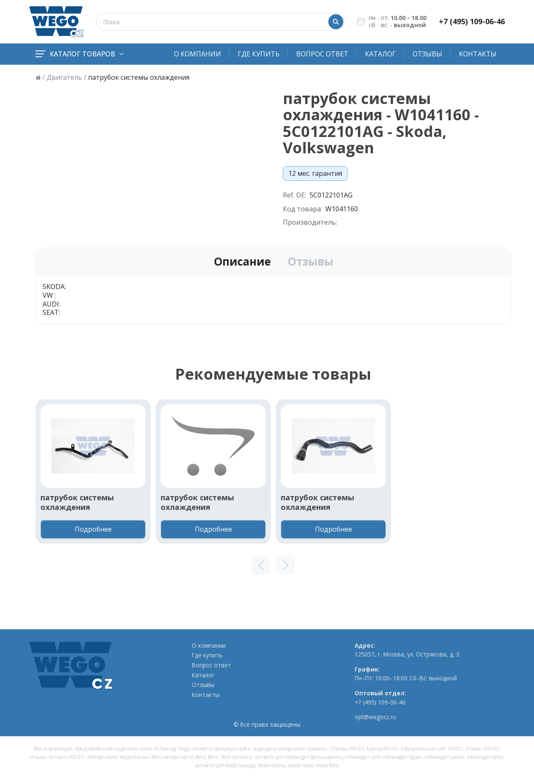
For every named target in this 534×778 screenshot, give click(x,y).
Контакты (477, 53)
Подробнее (93, 529)
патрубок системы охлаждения (77, 502)
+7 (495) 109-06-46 (472, 21)
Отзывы (427, 53)
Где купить (259, 53)
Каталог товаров (79, 53)
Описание (242, 262)
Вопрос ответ (322, 53)
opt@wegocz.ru (375, 717)
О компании (197, 53)
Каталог (380, 53)
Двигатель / (66, 77)
